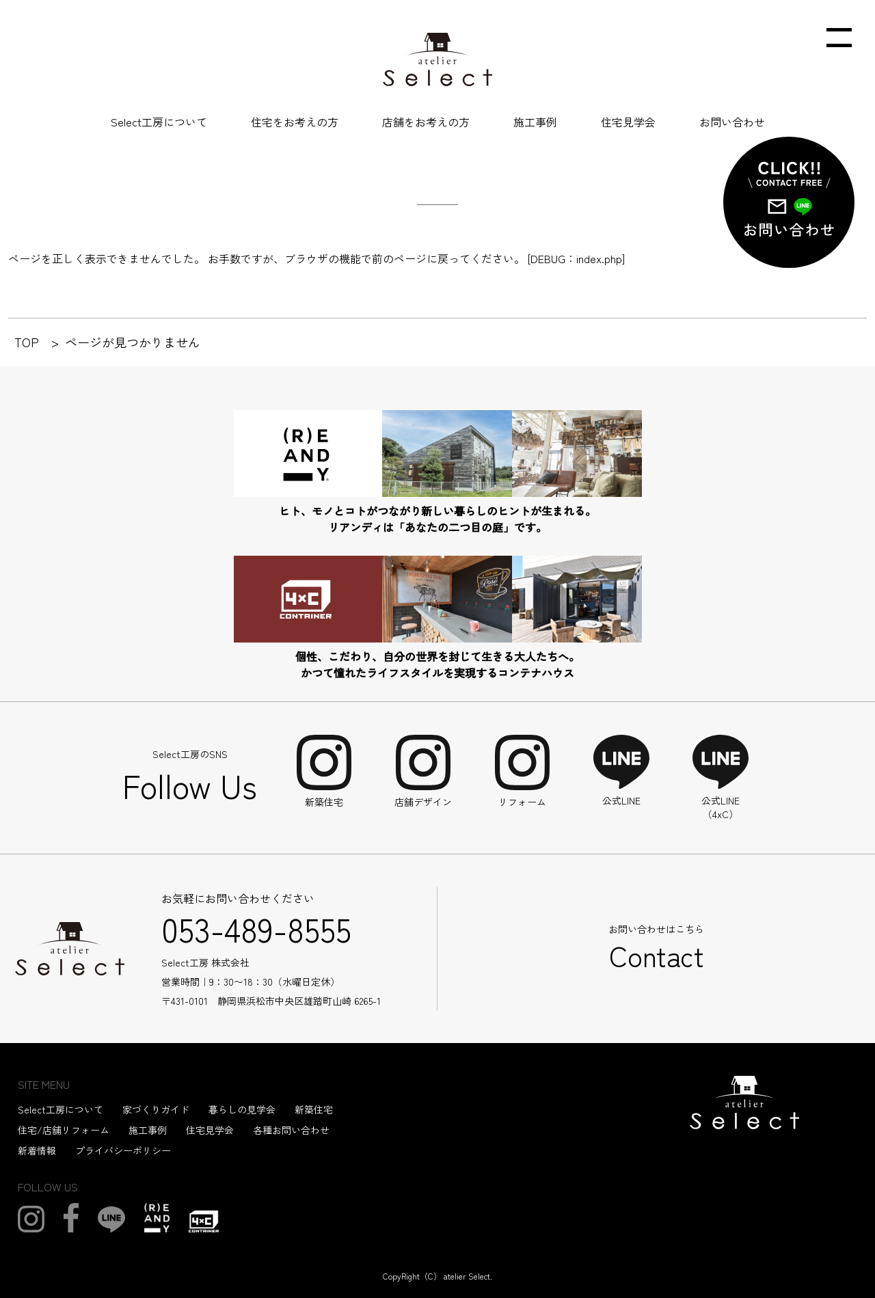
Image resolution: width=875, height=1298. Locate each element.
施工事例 (535, 121)
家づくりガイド (155, 1109)
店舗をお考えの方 (426, 121)
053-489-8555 (256, 928)
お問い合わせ (732, 121)
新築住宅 (314, 1109)
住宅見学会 (628, 121)
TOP (26, 342)
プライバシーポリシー (123, 1150)
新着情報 (37, 1150)
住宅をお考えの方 (294, 121)
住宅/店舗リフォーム (63, 1130)
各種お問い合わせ (291, 1130)
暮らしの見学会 (241, 1109)
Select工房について (159, 121)
